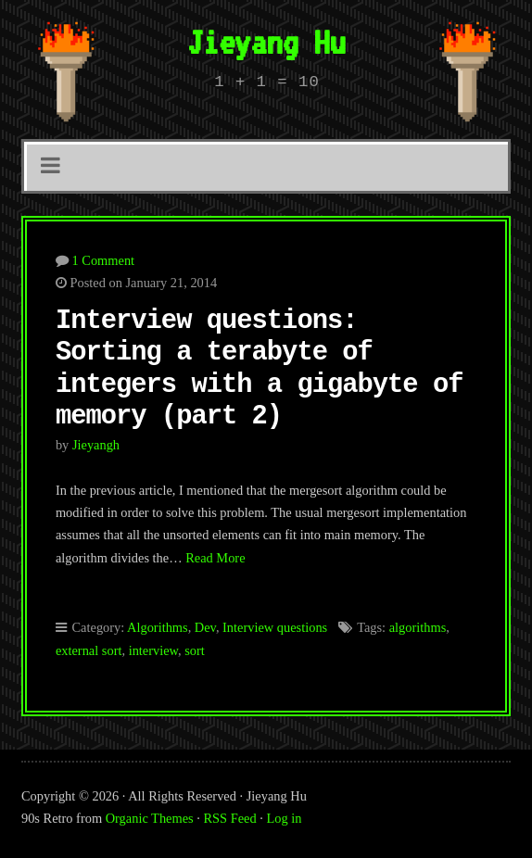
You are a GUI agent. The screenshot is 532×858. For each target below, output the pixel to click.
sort (194, 650)
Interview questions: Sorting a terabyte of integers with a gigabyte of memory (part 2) (259, 369)
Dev (205, 627)
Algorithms (157, 627)
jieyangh (96, 444)
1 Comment (103, 260)
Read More (215, 557)
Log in (283, 818)
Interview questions (274, 627)
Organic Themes (150, 818)
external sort (89, 650)
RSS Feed (229, 818)
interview (153, 650)
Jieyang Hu (266, 41)
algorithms (418, 627)
